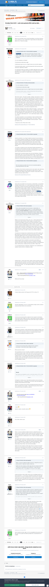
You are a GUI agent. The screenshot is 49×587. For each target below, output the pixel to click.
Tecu (10, 404)
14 (19, 32)
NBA (14, 28)
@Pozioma (39, 191)
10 (12, 32)
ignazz (9, 417)
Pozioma (9, 131)
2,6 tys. (9, 335)
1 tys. (10, 140)
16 (22, 32)
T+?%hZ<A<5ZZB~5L (29, 51)
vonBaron (10, 36)
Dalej (32, 32)
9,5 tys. (9, 298)
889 (10, 44)
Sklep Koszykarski (12, 5)
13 (17, 32)
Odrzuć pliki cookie (35, 585)
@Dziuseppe (18, 53)
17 (24, 32)
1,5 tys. (9, 349)
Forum (6, 5)
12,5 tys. (9, 279)
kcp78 (9, 457)
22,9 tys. (10, 425)
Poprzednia (9, 32)
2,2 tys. (9, 371)
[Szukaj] (33, 5)
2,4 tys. (9, 466)
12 (15, 32)
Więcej (24, 5)
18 (26, 32)
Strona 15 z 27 (39, 32)
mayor (9, 327)
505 (10, 89)
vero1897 (10, 340)
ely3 (11, 27)
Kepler (9, 302)
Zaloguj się (33, 557)
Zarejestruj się (41, 1)
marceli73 (9, 363)
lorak (10, 289)
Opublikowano (20, 36)
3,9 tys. (9, 413)
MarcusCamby (10, 48)
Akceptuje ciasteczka (14, 585)
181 (10, 190)
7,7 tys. (9, 57)
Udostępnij (32, 28)
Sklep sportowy (19, 5)
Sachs (9, 181)
